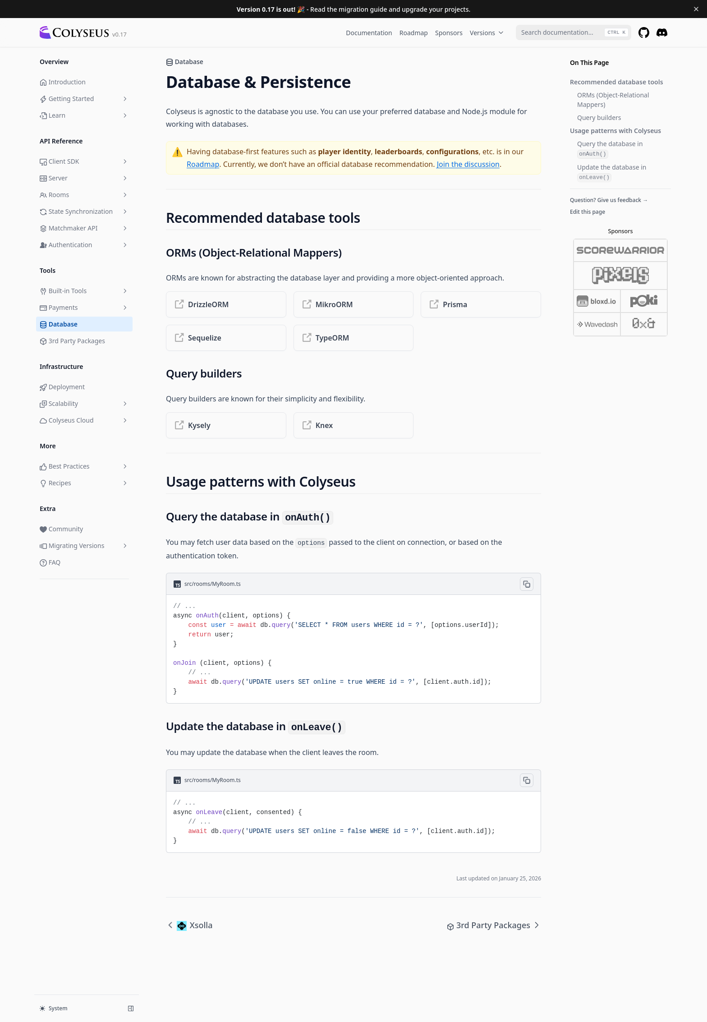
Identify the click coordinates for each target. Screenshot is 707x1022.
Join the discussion (468, 164)
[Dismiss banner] (696, 9)
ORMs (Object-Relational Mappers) (613, 100)
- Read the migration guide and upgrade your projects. (354, 9)
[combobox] (573, 32)
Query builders (599, 117)
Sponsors (449, 32)
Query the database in (610, 149)
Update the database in (611, 172)
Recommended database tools (616, 82)
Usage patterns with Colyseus (615, 130)
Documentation (369, 32)
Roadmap (413, 32)
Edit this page (587, 212)
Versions (487, 32)
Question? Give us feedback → (609, 200)
